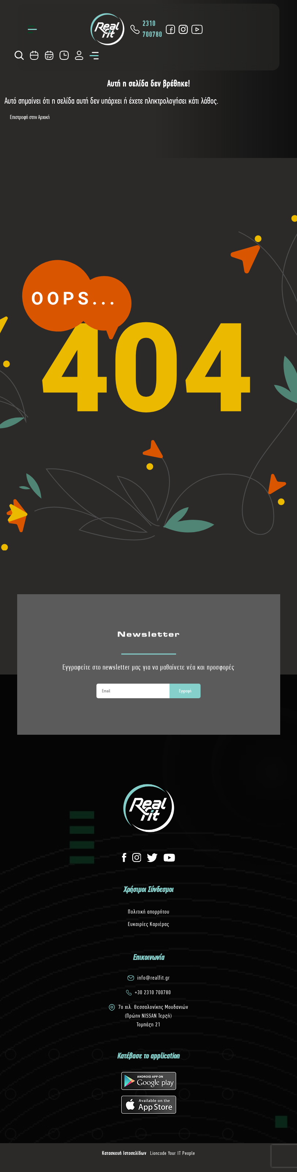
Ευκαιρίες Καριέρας (148, 924)
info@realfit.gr (153, 977)
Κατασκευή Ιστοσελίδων (124, 1153)
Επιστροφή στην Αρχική (30, 117)
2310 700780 (145, 29)
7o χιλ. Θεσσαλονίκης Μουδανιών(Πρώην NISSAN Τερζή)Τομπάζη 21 (153, 1015)
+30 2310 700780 (153, 992)
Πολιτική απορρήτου (149, 911)
